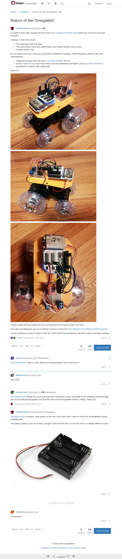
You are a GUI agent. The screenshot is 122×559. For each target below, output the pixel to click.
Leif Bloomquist (22, 28)
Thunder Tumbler (55, 61)
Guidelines (45, 548)
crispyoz (19, 358)
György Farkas (21, 392)
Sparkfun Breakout (94, 63)
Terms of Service (59, 548)
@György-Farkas (18, 416)
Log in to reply (102, 348)
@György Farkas (49, 412)
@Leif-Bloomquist (18, 362)
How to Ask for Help (76, 548)
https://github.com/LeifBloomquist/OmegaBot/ (88, 329)
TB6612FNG (28, 63)
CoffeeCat (20, 512)
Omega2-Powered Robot (67, 33)
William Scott (21, 375)
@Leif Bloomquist (43, 358)
